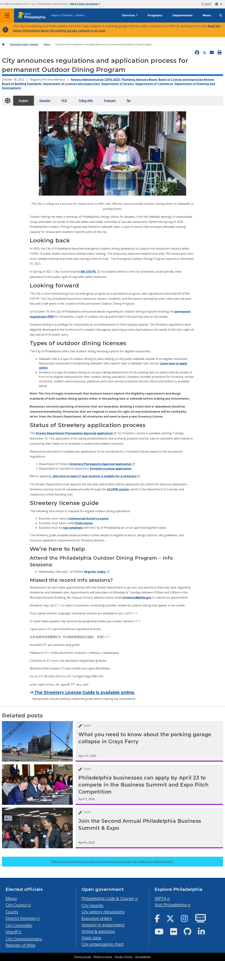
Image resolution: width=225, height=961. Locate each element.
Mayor (11, 898)
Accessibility (143, 956)
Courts (12, 911)
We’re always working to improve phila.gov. (112, 861)
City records (92, 905)
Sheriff (12, 931)
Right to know (103, 956)
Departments (182, 15)
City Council (16, 905)
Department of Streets (117, 84)
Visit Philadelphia (171, 904)
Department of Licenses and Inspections (71, 84)
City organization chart (103, 944)
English (206, 4)
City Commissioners (24, 938)
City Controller (19, 925)
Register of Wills (21, 945)
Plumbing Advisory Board (139, 79)
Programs (155, 15)
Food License (84, 523)
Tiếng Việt (85, 101)
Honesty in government (103, 924)
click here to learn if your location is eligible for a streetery (94, 476)
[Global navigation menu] (7, 15)
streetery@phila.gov (136, 597)
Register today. (95, 572)
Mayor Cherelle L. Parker (68, 15)
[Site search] (221, 15)
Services (128, 15)
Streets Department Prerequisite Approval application (74, 433)
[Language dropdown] (219, 4)
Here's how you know (85, 3)
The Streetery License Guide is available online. (82, 692)
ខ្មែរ (128, 101)
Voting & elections (98, 931)
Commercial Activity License (88, 518)
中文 (64, 101)
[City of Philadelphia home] (32, 15)
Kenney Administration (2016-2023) (95, 79)
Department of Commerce (154, 84)
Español (45, 101)
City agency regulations (103, 911)
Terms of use (82, 956)
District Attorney (21, 918)
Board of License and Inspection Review (186, 79)
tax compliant (73, 528)
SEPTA (160, 898)
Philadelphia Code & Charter (108, 898)
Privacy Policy (124, 956)
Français (110, 101)
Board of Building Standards (21, 84)
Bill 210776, (88, 271)
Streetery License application (110, 468)
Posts (47, 44)
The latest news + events (23, 44)
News (207, 15)
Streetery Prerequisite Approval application (100, 464)
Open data (91, 937)
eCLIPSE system (118, 489)
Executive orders (97, 918)
